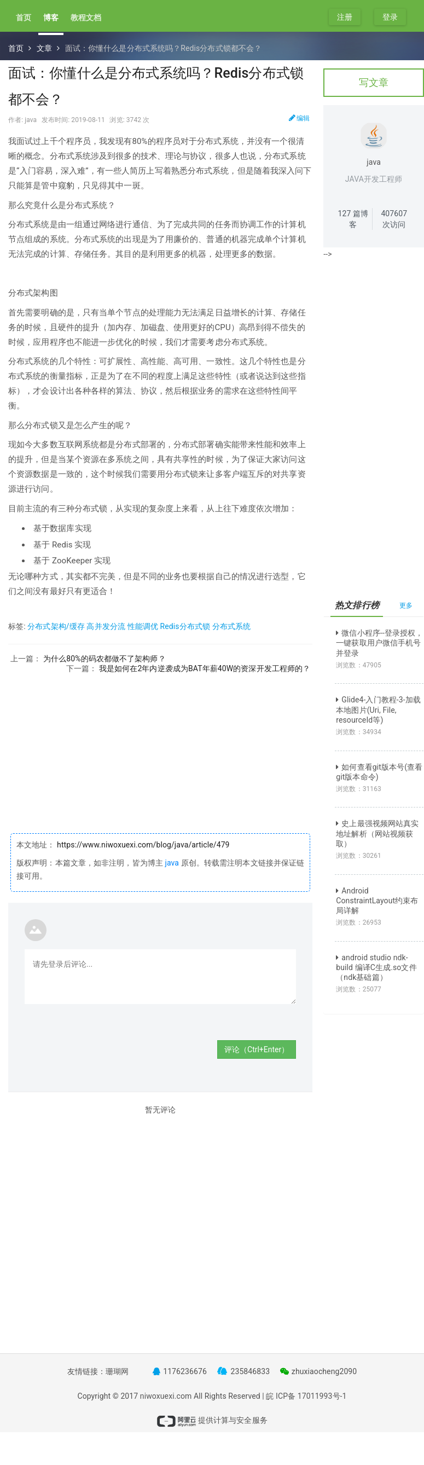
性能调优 (142, 626)
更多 (406, 605)
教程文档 (86, 17)
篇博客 (353, 219)
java (172, 862)
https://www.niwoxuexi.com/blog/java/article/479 (142, 844)
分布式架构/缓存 (56, 626)
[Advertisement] (160, 750)
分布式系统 (231, 626)
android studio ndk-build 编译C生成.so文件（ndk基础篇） (376, 967)
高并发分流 (105, 626)
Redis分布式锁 (185, 626)
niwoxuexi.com (166, 1396)
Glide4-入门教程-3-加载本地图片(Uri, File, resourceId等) (378, 709)
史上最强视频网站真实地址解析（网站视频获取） (377, 833)
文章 (44, 48)
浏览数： (358, 665)
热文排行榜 (357, 605)
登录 (390, 17)
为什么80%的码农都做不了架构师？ (104, 658)
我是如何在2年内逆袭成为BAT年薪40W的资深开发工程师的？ (204, 668)
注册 (344, 17)
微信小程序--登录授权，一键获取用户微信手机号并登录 (379, 642)
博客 (51, 17)
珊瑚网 (117, 1371)
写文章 (373, 82)
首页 (23, 17)
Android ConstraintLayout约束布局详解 (377, 900)
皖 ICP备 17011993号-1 (306, 1396)
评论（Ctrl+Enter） (256, 1049)
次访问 (394, 219)
